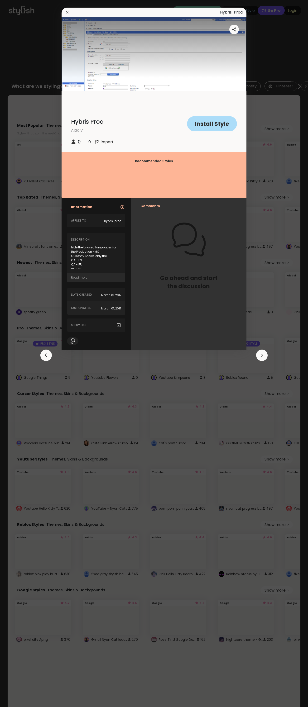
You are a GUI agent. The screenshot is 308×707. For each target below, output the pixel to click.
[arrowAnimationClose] (46, 355)
